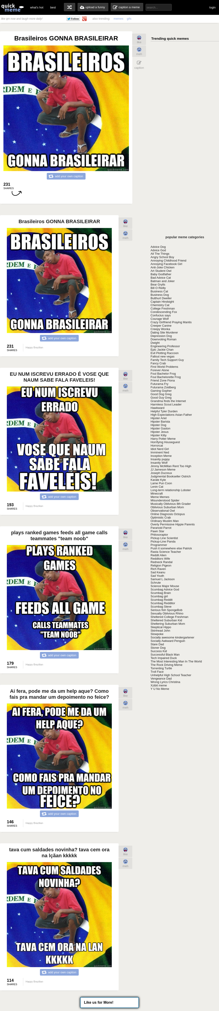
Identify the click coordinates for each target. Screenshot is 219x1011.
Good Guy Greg (161, 397)
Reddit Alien (158, 555)
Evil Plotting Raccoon (165, 353)
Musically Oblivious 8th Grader (171, 503)
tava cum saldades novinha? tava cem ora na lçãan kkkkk (59, 852)
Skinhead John (160, 630)
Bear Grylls (158, 284)
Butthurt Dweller (161, 298)
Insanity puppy (160, 459)
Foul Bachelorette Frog (166, 377)
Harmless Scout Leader (166, 404)
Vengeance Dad (161, 678)
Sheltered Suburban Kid (166, 620)
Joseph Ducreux (161, 473)
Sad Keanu (158, 572)
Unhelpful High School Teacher (171, 675)
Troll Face (157, 671)
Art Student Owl (161, 271)
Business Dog (160, 294)
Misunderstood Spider (165, 500)
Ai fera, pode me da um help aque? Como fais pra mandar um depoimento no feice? (59, 694)
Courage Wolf (160, 318)
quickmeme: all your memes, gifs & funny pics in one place (12, 7)
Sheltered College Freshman (169, 617)
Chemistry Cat (160, 305)
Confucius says (161, 315)
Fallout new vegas (163, 356)
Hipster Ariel (159, 418)
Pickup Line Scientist (164, 538)
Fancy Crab (158, 363)
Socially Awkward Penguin (168, 641)
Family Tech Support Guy (167, 360)
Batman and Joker (163, 281)
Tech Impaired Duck (164, 658)
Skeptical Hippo (161, 627)
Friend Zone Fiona (163, 380)
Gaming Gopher (161, 390)
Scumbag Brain (161, 593)
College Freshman (163, 308)
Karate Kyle (158, 480)
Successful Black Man (165, 654)
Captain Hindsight (162, 301)
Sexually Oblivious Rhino (167, 613)
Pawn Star (157, 531)
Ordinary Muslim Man (165, 521)
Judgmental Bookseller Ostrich (171, 476)
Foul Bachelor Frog (163, 373)
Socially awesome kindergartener (172, 637)
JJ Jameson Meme (163, 469)
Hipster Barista (160, 421)
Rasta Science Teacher (166, 551)
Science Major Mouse (165, 586)
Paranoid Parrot (161, 527)
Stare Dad (157, 644)
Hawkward (157, 408)
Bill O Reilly (158, 288)
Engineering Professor (165, 346)
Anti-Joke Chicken (163, 267)
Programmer (159, 545)
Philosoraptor (159, 534)
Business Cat (159, 291)
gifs (129, 18)
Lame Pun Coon (161, 483)
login (212, 7)
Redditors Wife (160, 558)
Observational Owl (163, 510)
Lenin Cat (157, 486)
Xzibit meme (159, 685)
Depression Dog (161, 336)
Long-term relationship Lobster (171, 490)
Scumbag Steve (161, 606)
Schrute (156, 582)
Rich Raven (158, 569)
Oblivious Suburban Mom (167, 507)
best (53, 7)
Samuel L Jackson (163, 579)
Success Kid (159, 651)
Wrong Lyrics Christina (165, 682)
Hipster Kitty (159, 435)
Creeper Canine (161, 325)
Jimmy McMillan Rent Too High (171, 466)
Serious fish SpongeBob (166, 610)
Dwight (155, 342)
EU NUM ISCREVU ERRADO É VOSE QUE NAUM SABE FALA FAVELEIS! (59, 377)
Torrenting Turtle (161, 668)
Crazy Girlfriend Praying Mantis (171, 322)
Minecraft (157, 493)
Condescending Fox (164, 312)
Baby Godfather (161, 274)
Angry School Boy (162, 257)
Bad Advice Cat (161, 277)
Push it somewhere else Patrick (171, 548)
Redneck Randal (161, 562)
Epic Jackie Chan (162, 349)
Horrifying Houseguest (165, 442)
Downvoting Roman (163, 339)
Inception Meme (161, 456)
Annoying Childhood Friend (168, 260)
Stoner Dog (158, 647)
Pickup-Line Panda (163, 541)
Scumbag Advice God (165, 589)
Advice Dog (158, 247)
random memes (69, 7)
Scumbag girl (159, 596)
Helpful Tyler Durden (164, 411)
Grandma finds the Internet (168, 401)
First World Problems (164, 366)
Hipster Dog (158, 425)
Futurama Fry (159, 384)
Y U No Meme (160, 689)
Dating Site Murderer (164, 332)
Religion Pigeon (161, 565)
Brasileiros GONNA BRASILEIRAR (59, 221)
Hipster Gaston (160, 428)
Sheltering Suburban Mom (168, 623)
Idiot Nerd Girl (160, 449)
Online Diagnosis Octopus (168, 514)
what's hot (36, 7)
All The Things (160, 253)
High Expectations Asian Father (171, 414)
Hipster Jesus (160, 432)
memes (118, 18)
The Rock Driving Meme (166, 665)
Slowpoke (157, 634)
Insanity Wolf (159, 462)
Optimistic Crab (161, 517)
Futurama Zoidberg (163, 387)
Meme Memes (160, 497)
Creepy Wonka (160, 329)
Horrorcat (157, 445)
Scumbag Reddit (161, 599)
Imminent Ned (160, 452)
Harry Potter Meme (163, 438)
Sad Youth (157, 575)
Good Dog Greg (161, 394)
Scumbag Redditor (163, 603)
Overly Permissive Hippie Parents (173, 524)
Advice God (158, 250)
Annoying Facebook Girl (166, 264)
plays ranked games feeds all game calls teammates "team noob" (59, 535)
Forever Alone (160, 370)
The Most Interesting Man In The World (176, 661)
